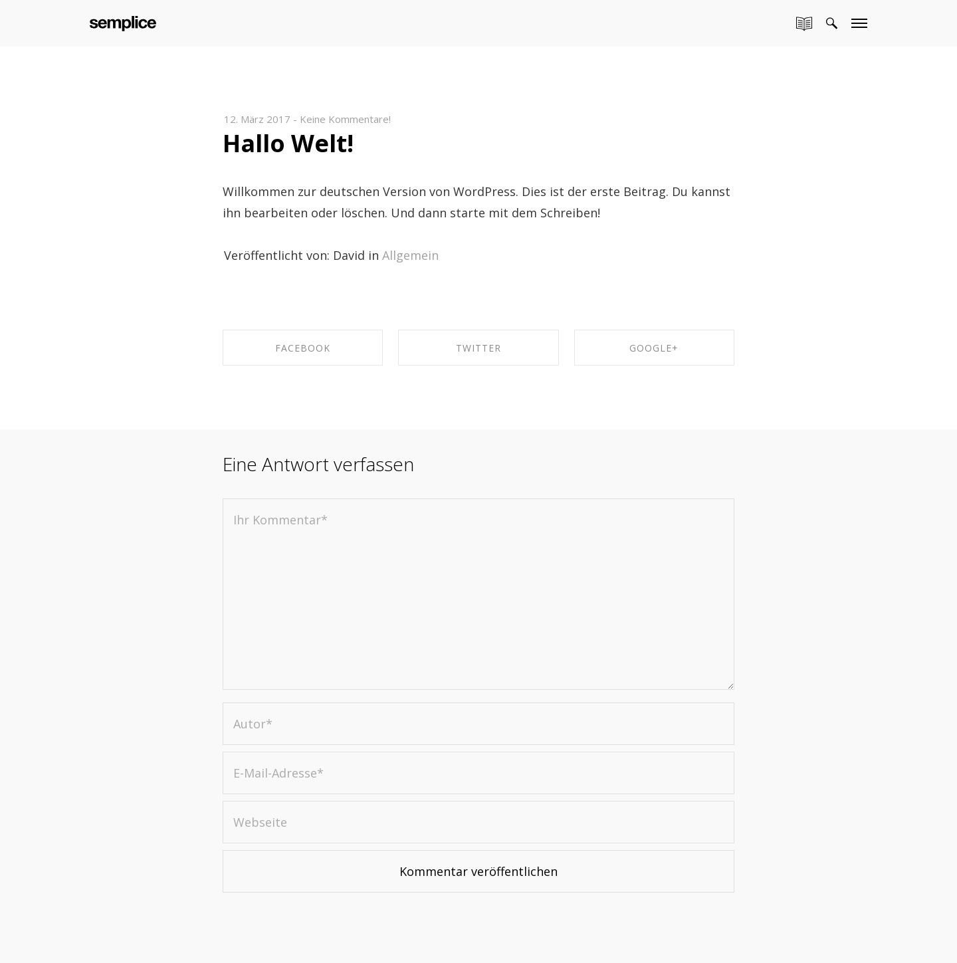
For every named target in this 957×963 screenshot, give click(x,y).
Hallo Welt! (288, 143)
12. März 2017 (257, 119)
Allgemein (410, 255)
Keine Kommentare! (345, 119)
